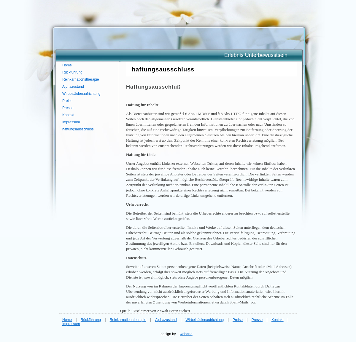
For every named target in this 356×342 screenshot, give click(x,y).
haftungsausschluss (77, 129)
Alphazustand (73, 86)
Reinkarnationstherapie (80, 79)
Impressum (71, 122)
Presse (67, 108)
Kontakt (68, 115)
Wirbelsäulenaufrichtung (81, 94)
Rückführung (72, 72)
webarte (186, 334)
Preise (67, 101)
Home (67, 65)
